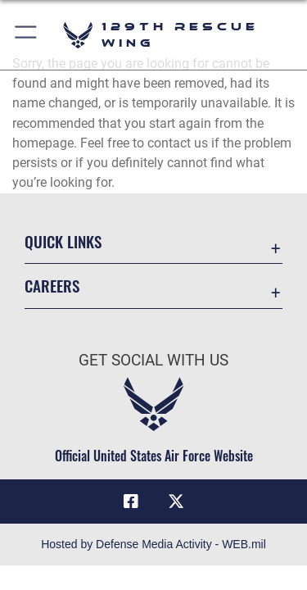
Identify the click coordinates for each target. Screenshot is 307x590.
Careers (52, 285)
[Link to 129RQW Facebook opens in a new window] (131, 501)
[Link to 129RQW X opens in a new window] (176, 501)
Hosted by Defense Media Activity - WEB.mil (153, 544)
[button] (26, 35)
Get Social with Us (153, 360)
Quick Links (63, 241)
